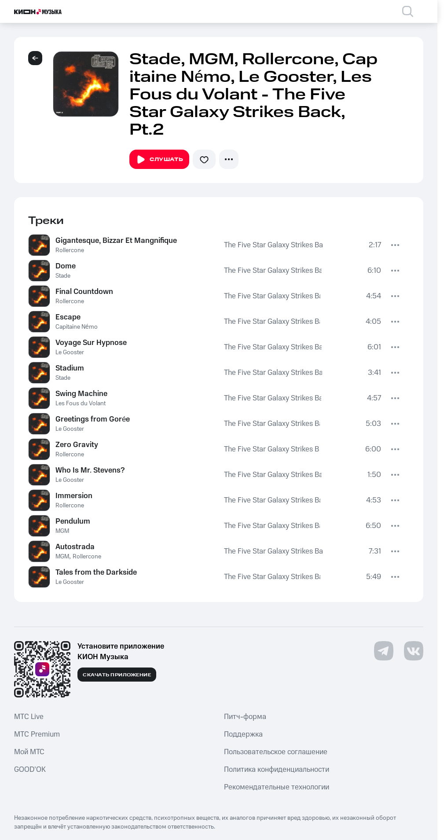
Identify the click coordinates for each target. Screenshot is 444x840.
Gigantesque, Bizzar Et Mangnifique (116, 240)
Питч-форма (245, 717)
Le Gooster (69, 352)
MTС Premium (37, 734)
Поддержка (243, 734)
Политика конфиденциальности (276, 769)
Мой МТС (29, 752)
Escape (68, 317)
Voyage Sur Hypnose (91, 342)
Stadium (69, 368)
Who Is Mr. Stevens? (90, 470)
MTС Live (29, 717)
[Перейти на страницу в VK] (413, 650)
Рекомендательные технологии (276, 787)
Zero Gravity (76, 445)
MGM (62, 531)
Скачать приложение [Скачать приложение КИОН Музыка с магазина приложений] (117, 675)
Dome (65, 266)
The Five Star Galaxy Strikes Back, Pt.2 (273, 245)
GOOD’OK (30, 769)
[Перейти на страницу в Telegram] (383, 650)
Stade (62, 275)
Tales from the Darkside (96, 572)
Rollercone (69, 250)
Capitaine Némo (76, 327)
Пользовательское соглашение (275, 752)
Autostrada (75, 547)
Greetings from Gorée (92, 419)
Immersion (73, 496)
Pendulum (72, 521)
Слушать (159, 159)
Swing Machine (81, 394)
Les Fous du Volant (80, 403)
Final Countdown (84, 291)
